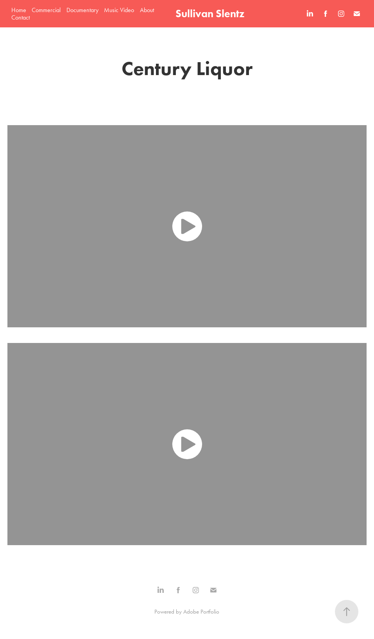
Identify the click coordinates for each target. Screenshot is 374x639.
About (147, 10)
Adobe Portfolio (201, 611)
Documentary (82, 10)
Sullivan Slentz (209, 13)
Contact (20, 17)
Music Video (119, 10)
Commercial (46, 10)
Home (18, 10)
